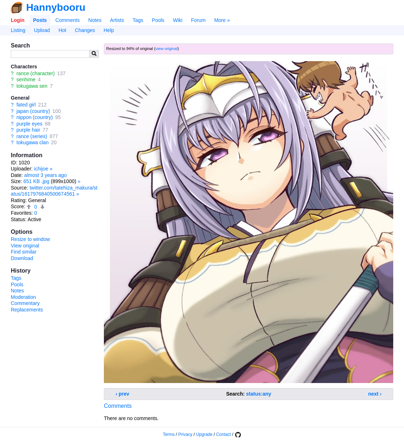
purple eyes (29, 124)
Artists (117, 20)
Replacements (27, 310)
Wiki (177, 20)
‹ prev (122, 394)
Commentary (25, 303)
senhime (26, 79)
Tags (138, 20)
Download (22, 258)
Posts (40, 20)
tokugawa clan (33, 142)
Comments (67, 20)
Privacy (185, 434)
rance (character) (36, 73)
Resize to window (30, 239)
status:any (258, 394)
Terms (169, 434)
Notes (95, 20)
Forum (198, 20)
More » (222, 20)
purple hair (28, 130)
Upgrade (204, 434)
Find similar (24, 252)
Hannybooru (56, 7)
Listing (18, 30)
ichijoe (41, 169)
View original (25, 246)
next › (374, 394)
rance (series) (32, 136)
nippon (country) (35, 117)
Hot (62, 30)
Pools (158, 20)
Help (109, 30)
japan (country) (33, 111)
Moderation (23, 297)
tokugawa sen (32, 86)
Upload (42, 30)
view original (166, 48)
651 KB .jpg (36, 181)
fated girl (26, 105)
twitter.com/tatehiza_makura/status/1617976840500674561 (54, 191)
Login (17, 20)
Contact (223, 434)
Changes (85, 30)
